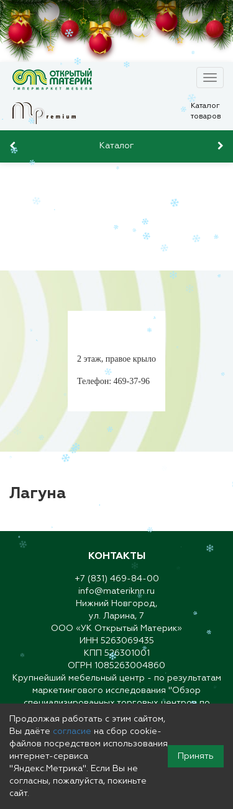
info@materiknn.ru (116, 591)
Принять (196, 756)
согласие (72, 731)
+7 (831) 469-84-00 (117, 578)
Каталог (116, 145)
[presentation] (14, 145)
